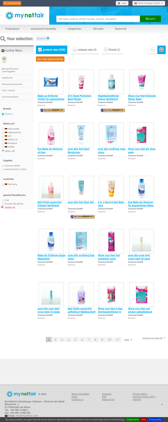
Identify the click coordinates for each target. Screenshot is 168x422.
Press (74, 396)
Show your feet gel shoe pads (141, 150)
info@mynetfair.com (27, 415)
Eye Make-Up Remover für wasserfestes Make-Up (141, 205)
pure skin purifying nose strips (112, 150)
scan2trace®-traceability (43, 28)
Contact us (77, 399)
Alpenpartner (13, 132)
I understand (132, 419)
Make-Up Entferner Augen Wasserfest (52, 256)
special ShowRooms (14, 195)
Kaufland (11, 143)
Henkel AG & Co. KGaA (15, 169)
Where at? (9, 123)
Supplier (7, 160)
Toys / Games (8, 90)
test (4, 60)
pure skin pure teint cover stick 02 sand (139, 256)
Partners (106, 393)
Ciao (7, 200)
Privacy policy (155, 419)
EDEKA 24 (11, 139)
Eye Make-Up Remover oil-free (50, 150)
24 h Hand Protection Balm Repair (79, 97)
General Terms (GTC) (144, 396)
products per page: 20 (152, 338)
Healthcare (7, 77)
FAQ (104, 396)
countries (8, 179)
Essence (41, 38)
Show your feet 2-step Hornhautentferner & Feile (110, 312)
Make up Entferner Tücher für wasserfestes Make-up (51, 99)
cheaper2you (74, 28)
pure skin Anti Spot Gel (81, 202)
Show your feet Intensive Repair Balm (142, 97)
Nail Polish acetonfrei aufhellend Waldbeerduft (81, 310)
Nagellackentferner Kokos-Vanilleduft (108, 97)
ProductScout (12, 28)
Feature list (120, 28)
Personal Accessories (12, 84)
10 (109, 339)
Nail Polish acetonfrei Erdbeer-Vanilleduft (50, 203)
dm (8, 136)
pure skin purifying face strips (81, 256)
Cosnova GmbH (45, 102)
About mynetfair (80, 393)
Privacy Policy (140, 393)
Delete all (10, 207)
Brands (7, 108)
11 (117, 339)
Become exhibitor (13, 3)
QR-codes (98, 28)
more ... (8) (10, 151)
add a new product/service (50, 58)
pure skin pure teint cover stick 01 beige (49, 310)
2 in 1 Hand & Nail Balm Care (111, 203)
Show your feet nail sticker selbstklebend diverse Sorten (140, 312)
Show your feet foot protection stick (109, 256)
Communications (10, 96)
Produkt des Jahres (14, 203)
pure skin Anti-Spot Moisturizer (78, 150)
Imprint (137, 399)
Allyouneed (12, 129)
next (126, 339)
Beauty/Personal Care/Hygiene (10, 70)
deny (144, 419)
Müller (10, 147)
